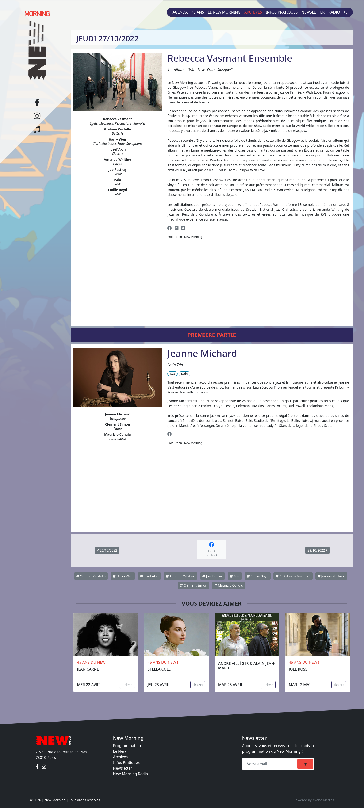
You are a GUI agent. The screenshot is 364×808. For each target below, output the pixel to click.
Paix (235, 576)
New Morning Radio (130, 773)
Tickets (127, 684)
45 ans (198, 12)
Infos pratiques (282, 12)
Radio (334, 12)
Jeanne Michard (331, 576)
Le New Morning (224, 12)
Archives (253, 12)
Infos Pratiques (126, 762)
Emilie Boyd (257, 576)
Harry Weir (123, 576)
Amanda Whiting (180, 576)
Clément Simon (193, 585)
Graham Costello (91, 576)
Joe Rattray (212, 576)
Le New (119, 751)
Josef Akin (149, 576)
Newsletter (313, 12)
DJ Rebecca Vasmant (293, 576)
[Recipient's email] (270, 764)
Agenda (180, 12)
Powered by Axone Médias (314, 800)
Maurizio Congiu (228, 585)
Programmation (127, 745)
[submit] (305, 764)
